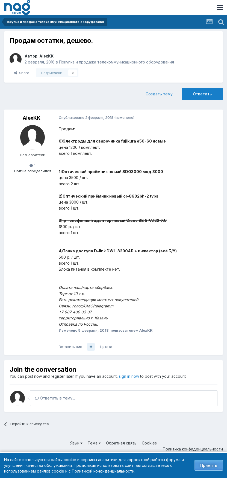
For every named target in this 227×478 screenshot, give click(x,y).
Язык (76, 443)
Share (21, 73)
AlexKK (46, 56)
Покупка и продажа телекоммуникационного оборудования (116, 62)
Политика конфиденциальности (193, 449)
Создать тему (159, 94)
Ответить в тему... (55, 398)
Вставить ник (70, 346)
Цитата (106, 346)
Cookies (149, 443)
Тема (94, 443)
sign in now (129, 376)
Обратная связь (121, 443)
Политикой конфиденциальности (103, 471)
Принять (208, 465)
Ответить (202, 94)
